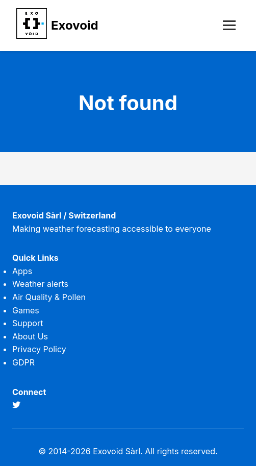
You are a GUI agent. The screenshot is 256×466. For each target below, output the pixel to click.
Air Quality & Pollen (49, 297)
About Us (30, 336)
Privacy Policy (39, 349)
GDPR (23, 362)
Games (25, 310)
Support (27, 323)
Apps (22, 271)
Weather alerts (40, 284)
